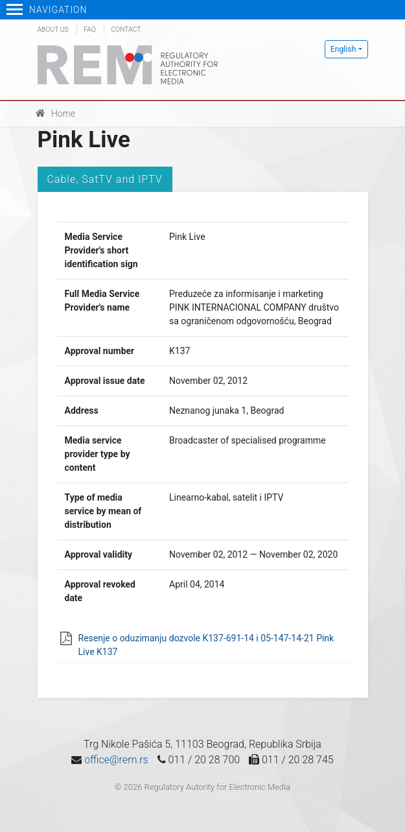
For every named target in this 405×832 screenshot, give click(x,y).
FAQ (89, 29)
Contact (126, 29)
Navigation (46, 10)
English (343, 49)
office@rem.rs (116, 760)
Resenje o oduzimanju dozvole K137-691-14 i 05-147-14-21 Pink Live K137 (206, 645)
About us (53, 29)
